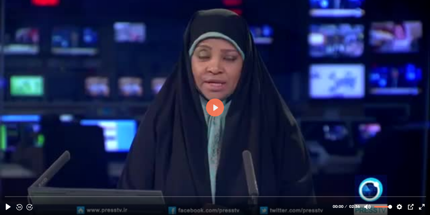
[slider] (215, 196)
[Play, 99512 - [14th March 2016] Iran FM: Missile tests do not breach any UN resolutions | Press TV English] (8, 207)
